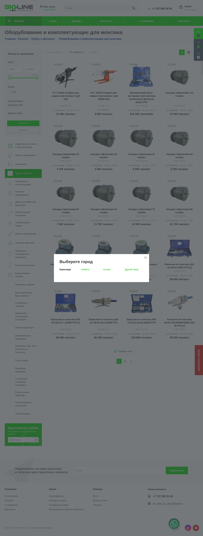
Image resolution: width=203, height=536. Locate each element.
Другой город (131, 269)
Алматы (85, 269)
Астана (106, 269)
